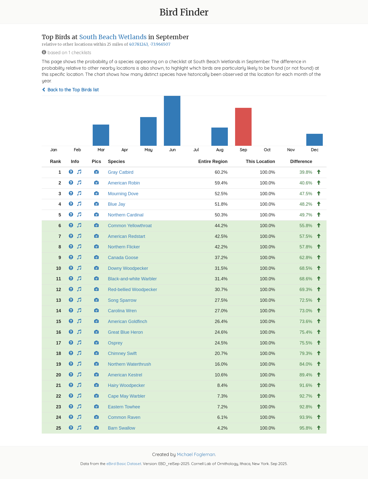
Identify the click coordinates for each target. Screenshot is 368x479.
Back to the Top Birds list (70, 90)
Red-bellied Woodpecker (132, 289)
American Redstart (126, 236)
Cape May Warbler (126, 396)
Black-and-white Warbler (132, 278)
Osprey (115, 342)
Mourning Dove (123, 193)
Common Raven (124, 417)
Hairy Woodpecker (126, 385)
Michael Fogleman (196, 454)
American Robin (124, 182)
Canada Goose (123, 257)
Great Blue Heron (125, 332)
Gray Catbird (120, 172)
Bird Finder (184, 12)
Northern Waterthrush (129, 364)
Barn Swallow (121, 428)
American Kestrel (125, 374)
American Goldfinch (127, 321)
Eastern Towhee (124, 406)
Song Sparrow (122, 300)
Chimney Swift (122, 353)
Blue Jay (116, 204)
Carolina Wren (122, 310)
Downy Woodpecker (128, 268)
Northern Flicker (124, 246)
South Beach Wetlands (113, 37)
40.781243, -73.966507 (149, 44)
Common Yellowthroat (130, 225)
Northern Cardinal (125, 214)
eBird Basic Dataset (123, 463)
